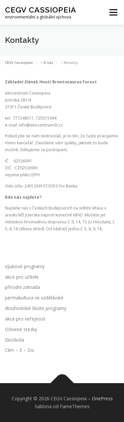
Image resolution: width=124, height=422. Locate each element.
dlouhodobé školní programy (35, 308)
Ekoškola (14, 340)
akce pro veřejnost (25, 319)
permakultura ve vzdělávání (34, 298)
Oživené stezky (21, 329)
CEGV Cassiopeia (40, 9)
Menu (112, 12)
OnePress (102, 398)
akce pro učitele (22, 277)
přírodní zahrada (22, 287)
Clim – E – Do (19, 350)
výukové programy (25, 266)
